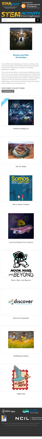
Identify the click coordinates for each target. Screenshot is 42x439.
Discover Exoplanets (21, 318)
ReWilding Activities (21, 356)
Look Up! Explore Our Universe (21, 242)
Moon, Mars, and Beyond (21, 280)
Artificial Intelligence (21, 129)
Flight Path (21, 394)
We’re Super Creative (21, 204)
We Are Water (21, 167)
